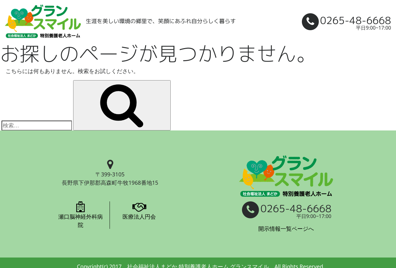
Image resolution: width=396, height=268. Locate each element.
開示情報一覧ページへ (286, 228)
